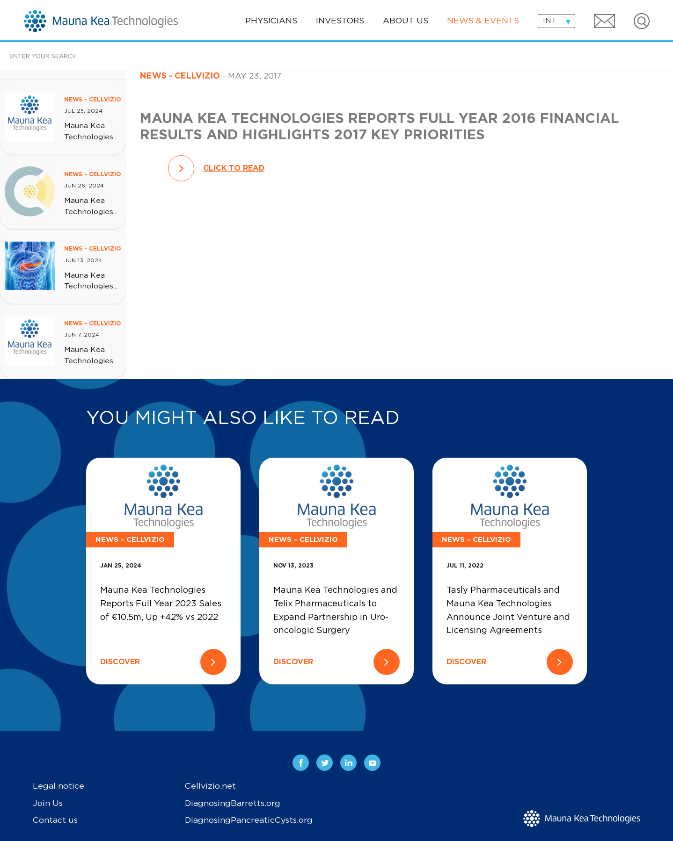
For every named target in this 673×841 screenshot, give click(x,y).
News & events (483, 21)
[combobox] (556, 21)
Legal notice (58, 786)
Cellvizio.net (210, 786)
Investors (340, 21)
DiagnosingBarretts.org (232, 803)
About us (405, 21)
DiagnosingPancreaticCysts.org (249, 820)
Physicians (271, 21)
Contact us (55, 820)
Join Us (48, 803)
